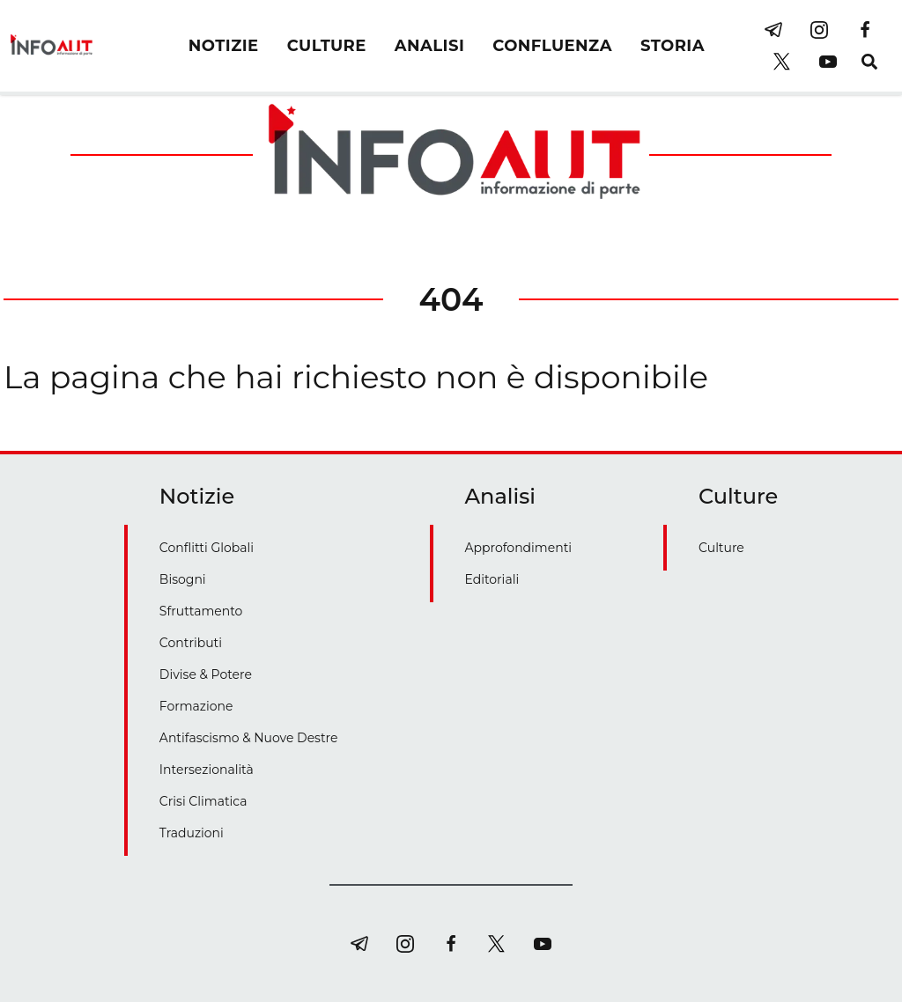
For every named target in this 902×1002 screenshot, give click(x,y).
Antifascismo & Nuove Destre (248, 738)
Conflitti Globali (206, 548)
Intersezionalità (206, 769)
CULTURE (326, 45)
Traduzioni (191, 833)
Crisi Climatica (203, 801)
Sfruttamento (201, 611)
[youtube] (828, 61)
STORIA (672, 45)
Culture (721, 548)
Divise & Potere (205, 674)
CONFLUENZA (552, 45)
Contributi (190, 643)
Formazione (196, 706)
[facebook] (865, 30)
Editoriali (492, 579)
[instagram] (819, 30)
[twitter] (782, 61)
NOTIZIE (224, 45)
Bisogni (182, 579)
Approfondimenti (519, 548)
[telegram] (773, 30)
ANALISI (429, 45)
